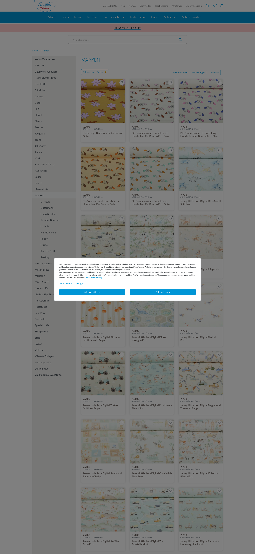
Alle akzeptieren (92, 292)
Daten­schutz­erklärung (93, 278)
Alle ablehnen (163, 292)
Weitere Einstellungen (71, 283)
